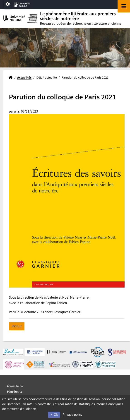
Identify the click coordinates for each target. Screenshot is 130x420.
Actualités (24, 77)
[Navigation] (124, 6)
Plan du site (14, 391)
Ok (54, 414)
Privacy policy (72, 414)
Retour (17, 326)
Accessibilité (15, 386)
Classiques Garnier (66, 312)
